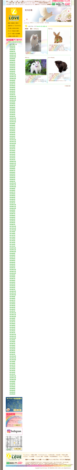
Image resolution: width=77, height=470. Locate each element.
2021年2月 (12, 158)
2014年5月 (12, 304)
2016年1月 (12, 267)
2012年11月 (13, 336)
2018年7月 (12, 213)
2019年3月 (12, 199)
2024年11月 (13, 76)
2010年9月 (12, 381)
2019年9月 (12, 188)
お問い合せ (66, 456)
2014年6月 (12, 302)
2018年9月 (12, 210)
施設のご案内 (34, 454)
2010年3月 (12, 392)
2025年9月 (12, 58)
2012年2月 (12, 352)
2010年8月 (12, 383)
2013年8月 (12, 320)
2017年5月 (12, 239)
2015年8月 (12, 277)
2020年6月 (12, 172)
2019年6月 (12, 194)
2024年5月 (12, 87)
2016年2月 (12, 266)
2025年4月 (12, 67)
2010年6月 (12, 386)
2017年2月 (12, 244)
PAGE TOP (68, 85)
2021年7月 (12, 149)
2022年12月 (13, 118)
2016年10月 (13, 251)
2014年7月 (12, 300)
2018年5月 (12, 217)
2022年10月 (13, 121)
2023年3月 (12, 112)
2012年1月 (12, 354)
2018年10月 (13, 208)
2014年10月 (13, 295)
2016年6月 (12, 258)
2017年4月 (12, 240)
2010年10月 (13, 379)
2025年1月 (12, 73)
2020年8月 (12, 168)
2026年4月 (12, 46)
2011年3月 (12, 370)
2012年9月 (12, 340)
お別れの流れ (52, 454)
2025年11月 (13, 55)
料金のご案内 (65, 454)
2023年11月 (13, 98)
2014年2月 (12, 309)
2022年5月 (12, 131)
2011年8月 (12, 363)
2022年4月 (12, 132)
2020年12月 (13, 161)
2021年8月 (12, 147)
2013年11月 (13, 314)
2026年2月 (12, 49)
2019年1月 (12, 203)
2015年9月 (12, 275)
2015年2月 (12, 287)
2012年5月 (12, 347)
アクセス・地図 (39, 456)
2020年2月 (12, 179)
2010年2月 (12, 394)
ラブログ (26, 456)
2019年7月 (12, 192)
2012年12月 (13, 334)
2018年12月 (13, 204)
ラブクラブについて (43, 454)
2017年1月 (12, 246)
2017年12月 (13, 226)
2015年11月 (13, 271)
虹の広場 (58, 454)
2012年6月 (12, 345)
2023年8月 (12, 103)
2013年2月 (12, 331)
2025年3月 (12, 69)
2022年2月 (12, 136)
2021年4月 (12, 154)
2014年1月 (12, 311)
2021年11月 (13, 141)
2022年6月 (12, 129)
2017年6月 (12, 237)
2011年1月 (12, 374)
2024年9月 (12, 80)
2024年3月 (12, 91)
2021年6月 (12, 150)
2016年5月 (12, 260)
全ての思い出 (13, 44)
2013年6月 (12, 323)
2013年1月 (12, 332)
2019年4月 (12, 197)
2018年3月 (12, 221)
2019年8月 (12, 190)
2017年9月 (12, 231)
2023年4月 (12, 111)
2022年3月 (12, 134)
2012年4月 (12, 349)
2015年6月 (12, 280)
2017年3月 (12, 242)
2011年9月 (12, 361)
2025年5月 (12, 66)
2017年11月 (13, 228)
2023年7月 (12, 105)
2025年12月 (13, 53)
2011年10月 (13, 359)
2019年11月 (13, 185)
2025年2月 (12, 71)
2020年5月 (12, 174)
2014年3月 (12, 307)
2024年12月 (13, 75)
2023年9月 (12, 102)
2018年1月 (12, 224)
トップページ (26, 22)
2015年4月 (12, 284)
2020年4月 (12, 176)
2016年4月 (12, 262)
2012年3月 (12, 350)
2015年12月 (13, 269)
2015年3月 (12, 286)
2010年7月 (12, 385)
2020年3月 (12, 177)
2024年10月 (13, 78)
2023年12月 (13, 96)
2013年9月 (12, 318)
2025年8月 (12, 60)
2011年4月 (12, 368)
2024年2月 (12, 93)
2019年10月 (13, 186)
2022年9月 (12, 123)
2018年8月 (12, 212)
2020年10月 (13, 165)
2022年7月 (12, 127)
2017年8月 (12, 233)
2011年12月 (13, 356)
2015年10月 (13, 273)
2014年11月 (13, 293)
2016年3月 (12, 264)
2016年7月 (12, 257)
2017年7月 (12, 235)
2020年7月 (12, 170)
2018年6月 (12, 215)
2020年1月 (12, 181)
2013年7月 (12, 322)
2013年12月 (13, 313)
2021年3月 (12, 156)
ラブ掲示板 (32, 456)
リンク (61, 456)
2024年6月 (12, 85)
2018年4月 (12, 219)
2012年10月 (13, 338)
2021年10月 (13, 143)
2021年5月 (12, 152)
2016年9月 (12, 253)
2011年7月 (12, 365)
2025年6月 (12, 64)
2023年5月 (12, 109)
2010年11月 (13, 377)
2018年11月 (13, 206)
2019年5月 (12, 195)
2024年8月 (12, 82)
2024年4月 (12, 89)
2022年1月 (12, 138)
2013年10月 (13, 316)
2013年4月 (12, 327)
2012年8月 (12, 341)
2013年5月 (12, 325)
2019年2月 (12, 201)
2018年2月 (12, 222)
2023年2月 (12, 114)
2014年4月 (12, 305)
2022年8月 (12, 125)
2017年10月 (13, 230)
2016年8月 (12, 255)
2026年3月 (12, 48)
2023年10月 (13, 100)
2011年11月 (13, 358)
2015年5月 (12, 282)
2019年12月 (13, 183)
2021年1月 (12, 159)
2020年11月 (13, 163)
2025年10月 (13, 57)
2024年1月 (12, 94)
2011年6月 (12, 367)
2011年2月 (12, 372)
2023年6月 (12, 107)
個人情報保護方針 (54, 456)
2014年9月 (12, 296)
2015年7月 (12, 278)
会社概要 (46, 456)
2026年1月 (12, 51)
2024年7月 (12, 84)
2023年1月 (12, 116)
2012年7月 (12, 343)
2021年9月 (12, 145)
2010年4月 (12, 390)
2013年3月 (12, 329)
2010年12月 (13, 376)
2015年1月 (12, 289)
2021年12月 (13, 140)
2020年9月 (12, 167)
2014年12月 (13, 291)
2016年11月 (13, 249)
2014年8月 (12, 298)
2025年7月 (12, 62)
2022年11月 (13, 120)
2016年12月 (13, 248)
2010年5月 (12, 388)
